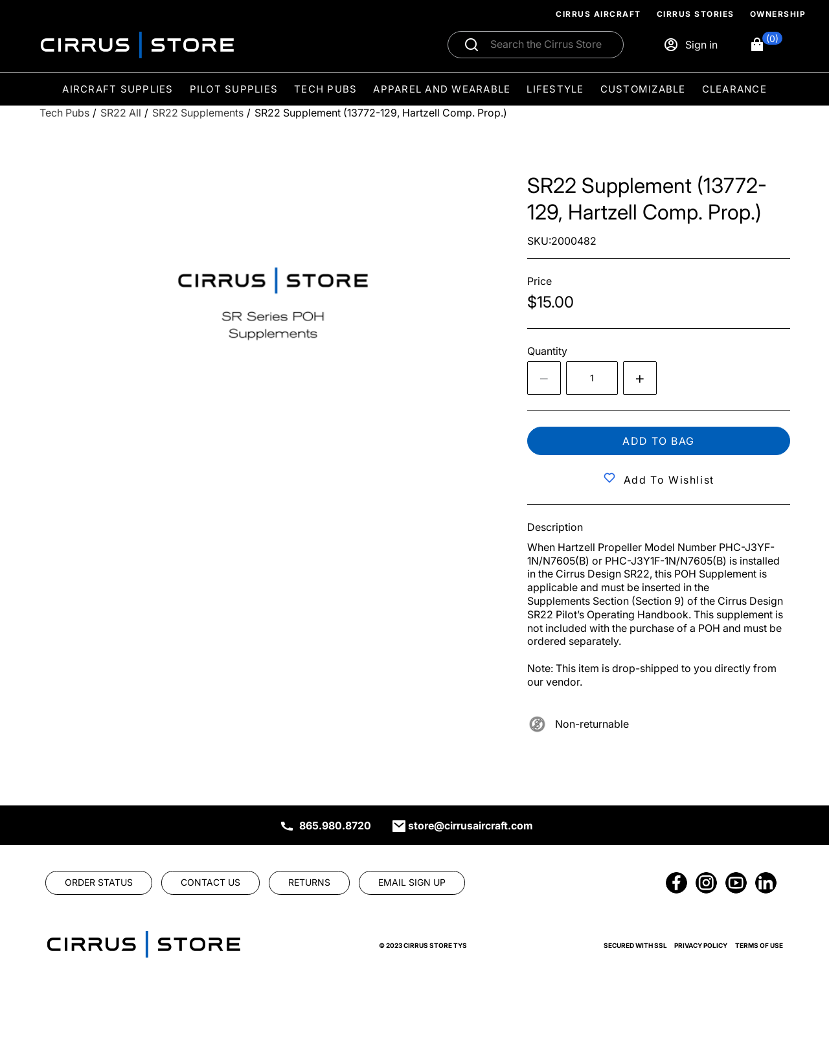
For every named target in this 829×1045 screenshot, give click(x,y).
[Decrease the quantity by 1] (544, 378)
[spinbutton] (592, 378)
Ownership (778, 14)
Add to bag (658, 440)
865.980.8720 (335, 825)
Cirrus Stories (695, 14)
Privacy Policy (700, 945)
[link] (98, 882)
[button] (766, 44)
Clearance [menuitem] (734, 89)
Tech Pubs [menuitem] (325, 89)
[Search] (549, 45)
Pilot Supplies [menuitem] (234, 89)
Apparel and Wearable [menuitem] (441, 89)
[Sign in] (690, 44)
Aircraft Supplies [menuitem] (117, 89)
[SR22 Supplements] (198, 113)
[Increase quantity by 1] (640, 378)
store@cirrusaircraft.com (470, 825)
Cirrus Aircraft (598, 14)
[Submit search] (471, 45)
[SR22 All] (121, 113)
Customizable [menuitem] (643, 89)
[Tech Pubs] (64, 113)
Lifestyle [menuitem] (555, 89)
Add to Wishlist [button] (669, 479)
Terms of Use (759, 945)
